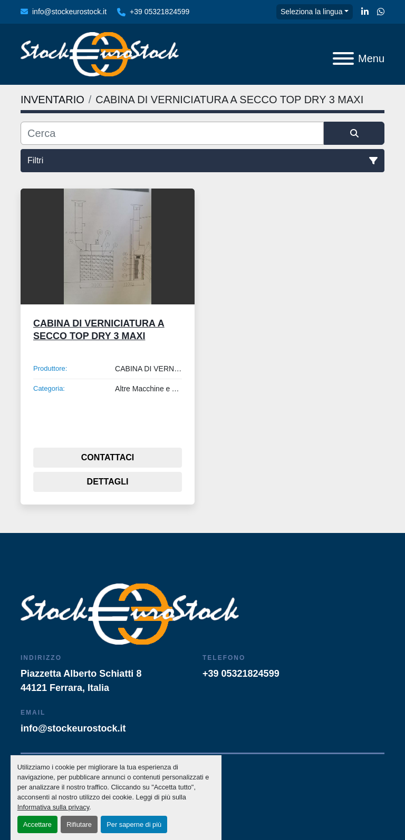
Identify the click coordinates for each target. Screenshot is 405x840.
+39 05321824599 (159, 11)
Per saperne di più (134, 824)
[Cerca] (172, 133)
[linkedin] (365, 12)
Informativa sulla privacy (53, 807)
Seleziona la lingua (312, 11)
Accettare (37, 824)
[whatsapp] (380, 12)
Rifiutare (79, 824)
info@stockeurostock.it (69, 11)
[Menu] (343, 58)
